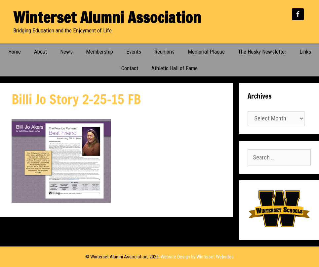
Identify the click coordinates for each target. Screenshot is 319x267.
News (66, 51)
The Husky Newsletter (262, 51)
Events (133, 51)
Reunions (164, 51)
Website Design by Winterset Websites (197, 257)
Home (14, 51)
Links (305, 51)
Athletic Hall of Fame (174, 68)
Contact (129, 68)
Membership (99, 51)
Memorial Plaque (206, 51)
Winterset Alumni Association (107, 17)
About (40, 51)
